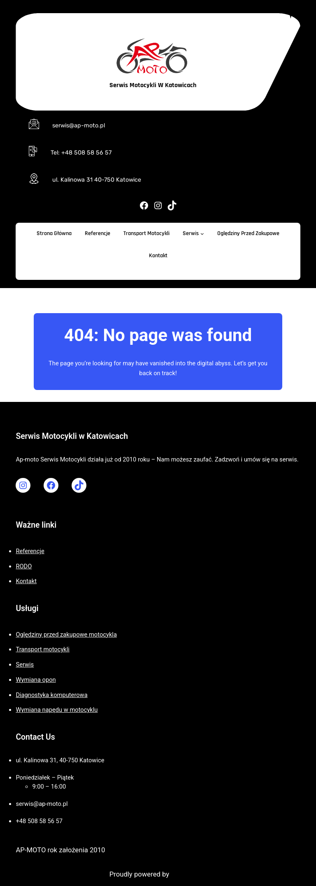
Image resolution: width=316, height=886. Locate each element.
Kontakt (26, 581)
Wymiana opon (36, 679)
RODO (24, 566)
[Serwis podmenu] (202, 233)
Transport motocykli (43, 649)
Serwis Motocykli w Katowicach (152, 85)
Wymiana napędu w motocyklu (57, 709)
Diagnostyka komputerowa (51, 695)
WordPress (187, 874)
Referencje (30, 551)
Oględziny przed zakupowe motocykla (66, 634)
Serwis (25, 664)
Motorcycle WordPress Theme (62, 874)
